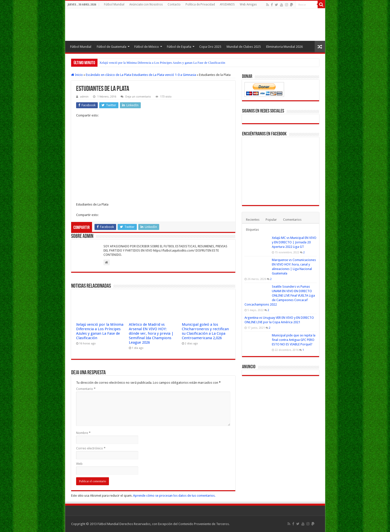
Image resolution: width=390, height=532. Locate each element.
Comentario (86, 389)
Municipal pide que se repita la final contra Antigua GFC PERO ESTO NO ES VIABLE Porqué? (293, 339)
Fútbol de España (179, 47)
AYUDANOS (227, 4)
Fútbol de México (146, 47)
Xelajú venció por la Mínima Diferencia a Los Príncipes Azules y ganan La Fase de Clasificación (162, 62)
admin (84, 96)
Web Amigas (248, 4)
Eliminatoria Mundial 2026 (284, 47)
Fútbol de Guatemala (111, 47)
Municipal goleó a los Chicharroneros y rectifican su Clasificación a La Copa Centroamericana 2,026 (205, 331)
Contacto (174, 4)
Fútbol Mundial (114, 4)
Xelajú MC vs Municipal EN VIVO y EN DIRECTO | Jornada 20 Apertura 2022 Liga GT (294, 242)
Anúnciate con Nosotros (146, 4)
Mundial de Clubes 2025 (244, 47)
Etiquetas (252, 229)
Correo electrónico (90, 448)
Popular (271, 219)
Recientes (252, 219)
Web (79, 464)
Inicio (77, 75)
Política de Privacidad (200, 4)
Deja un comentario (138, 96)
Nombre (83, 433)
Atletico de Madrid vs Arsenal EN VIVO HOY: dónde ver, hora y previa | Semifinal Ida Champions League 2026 (151, 333)
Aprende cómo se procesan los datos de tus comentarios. (174, 495)
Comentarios (292, 219)
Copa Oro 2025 (210, 47)
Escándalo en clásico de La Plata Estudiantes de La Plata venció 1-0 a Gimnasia (141, 75)
